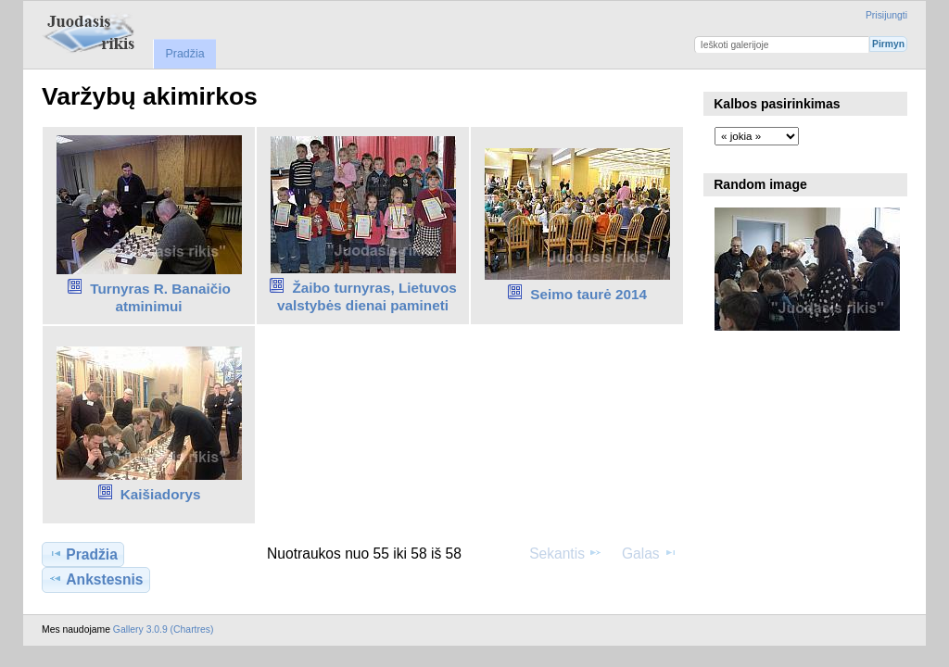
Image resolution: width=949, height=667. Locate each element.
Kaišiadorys (160, 494)
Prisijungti (886, 15)
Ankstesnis (95, 579)
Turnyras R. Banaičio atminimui (160, 297)
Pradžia (184, 53)
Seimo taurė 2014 (588, 294)
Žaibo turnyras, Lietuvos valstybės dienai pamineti (367, 296)
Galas (649, 553)
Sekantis (565, 553)
